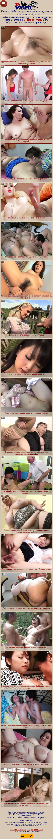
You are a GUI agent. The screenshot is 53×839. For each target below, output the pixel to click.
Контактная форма (18, 830)
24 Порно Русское (34, 20)
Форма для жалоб (35, 830)
